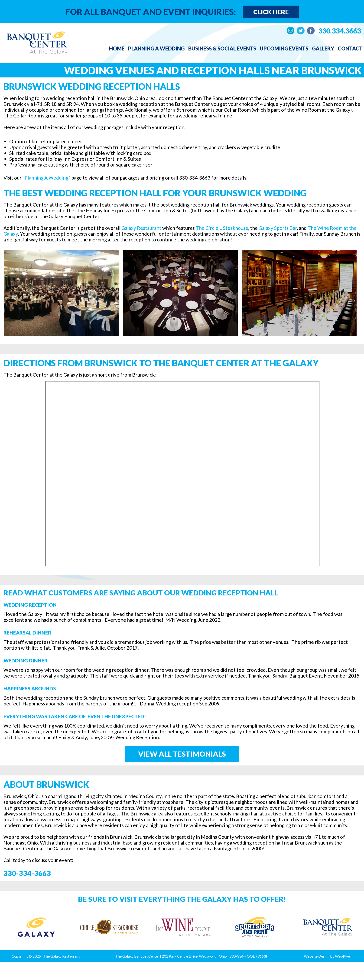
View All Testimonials (182, 753)
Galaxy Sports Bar (278, 228)
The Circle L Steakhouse (222, 228)
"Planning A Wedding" (46, 177)
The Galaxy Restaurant (61, 956)
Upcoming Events (284, 48)
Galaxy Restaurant (141, 228)
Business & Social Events (222, 48)
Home (116, 48)
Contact (350, 48)
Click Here (271, 12)
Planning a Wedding (156, 48)
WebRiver (343, 956)
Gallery (323, 48)
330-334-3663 (27, 873)
